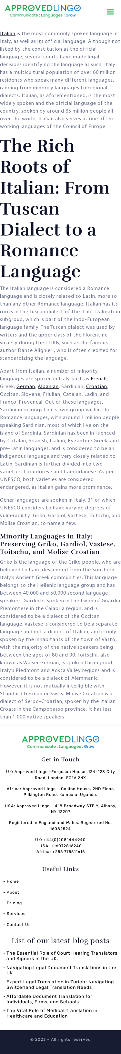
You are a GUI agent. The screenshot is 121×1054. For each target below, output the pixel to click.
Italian (7, 33)
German (25, 386)
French (99, 379)
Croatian (96, 386)
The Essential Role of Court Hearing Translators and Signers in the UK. (61, 955)
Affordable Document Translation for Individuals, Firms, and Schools (49, 999)
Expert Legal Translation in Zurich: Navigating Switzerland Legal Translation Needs (60, 984)
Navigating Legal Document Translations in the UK (61, 970)
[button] (110, 12)
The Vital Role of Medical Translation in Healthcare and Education (51, 1013)
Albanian (48, 386)
